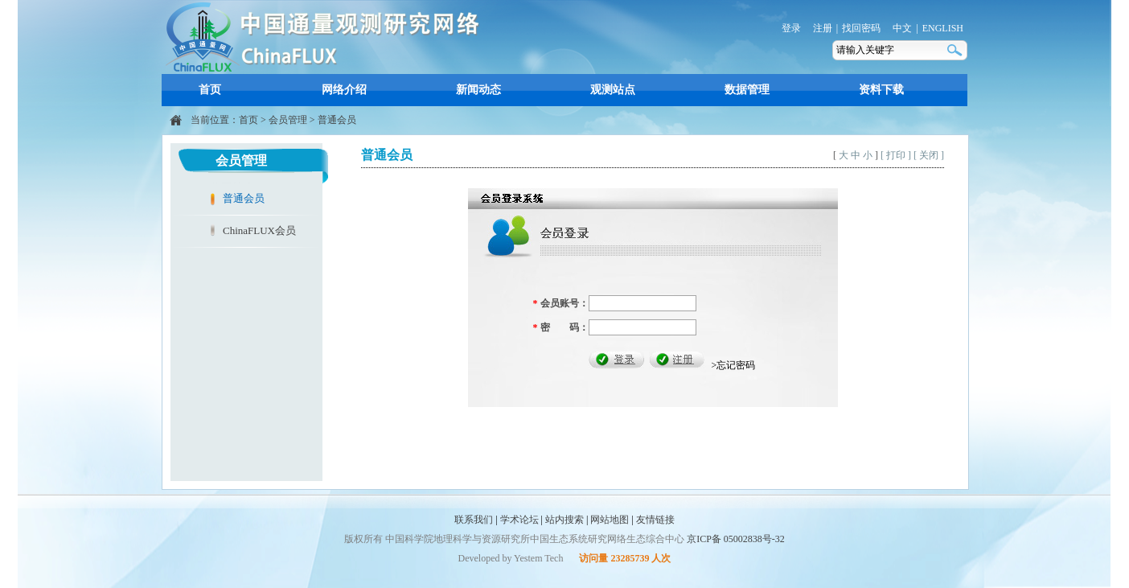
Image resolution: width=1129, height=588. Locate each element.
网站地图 (609, 519)
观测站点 (612, 90)
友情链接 (655, 519)
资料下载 (881, 90)
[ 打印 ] (896, 155)
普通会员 (337, 119)
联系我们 (473, 519)
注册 (822, 28)
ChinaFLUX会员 (259, 230)
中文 (902, 28)
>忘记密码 (734, 365)
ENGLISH (942, 28)
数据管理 (747, 90)
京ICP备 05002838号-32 (736, 539)
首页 (210, 90)
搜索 (956, 50)
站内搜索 (564, 519)
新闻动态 (478, 90)
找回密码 (861, 28)
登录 (791, 28)
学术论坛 (519, 519)
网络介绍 (344, 90)
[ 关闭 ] (928, 155)
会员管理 (288, 119)
